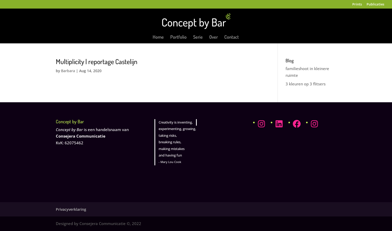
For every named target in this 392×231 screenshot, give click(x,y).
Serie (198, 37)
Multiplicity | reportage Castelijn (96, 61)
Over (213, 37)
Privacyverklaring (71, 209)
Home (158, 37)
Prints (357, 4)
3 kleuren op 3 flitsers (306, 83)
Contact (231, 37)
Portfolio (178, 37)
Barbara (68, 70)
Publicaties (375, 4)
